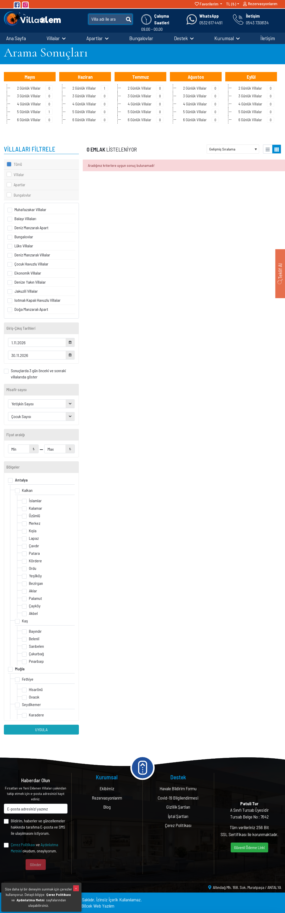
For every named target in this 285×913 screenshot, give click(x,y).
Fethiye (27, 679)
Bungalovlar (141, 38)
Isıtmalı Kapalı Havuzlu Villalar (37, 300)
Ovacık (34, 696)
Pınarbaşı (36, 661)
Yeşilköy (35, 575)
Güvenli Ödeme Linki (249, 847)
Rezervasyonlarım (260, 4)
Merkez (34, 523)
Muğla (20, 668)
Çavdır (34, 545)
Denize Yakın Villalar (30, 281)
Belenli (34, 638)
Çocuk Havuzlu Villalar (31, 263)
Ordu (32, 568)
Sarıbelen (36, 646)
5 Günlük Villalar (35, 111)
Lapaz (34, 538)
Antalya (21, 479)
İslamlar (35, 500)
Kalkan (27, 490)
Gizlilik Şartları (178, 806)
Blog (107, 806)
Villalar (56, 38)
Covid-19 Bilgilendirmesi (178, 797)
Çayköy (35, 605)
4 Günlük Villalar (35, 104)
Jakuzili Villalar (26, 291)
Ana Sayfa (16, 38)
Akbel (33, 613)
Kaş (25, 620)
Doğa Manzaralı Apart (31, 309)
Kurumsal (227, 38)
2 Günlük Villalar (35, 88)
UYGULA (41, 729)
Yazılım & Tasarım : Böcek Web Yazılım (80, 906)
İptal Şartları (178, 816)
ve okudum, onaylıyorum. (34, 847)
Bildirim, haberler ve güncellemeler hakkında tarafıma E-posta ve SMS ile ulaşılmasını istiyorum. (38, 827)
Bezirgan (36, 583)
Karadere (36, 714)
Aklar (33, 590)
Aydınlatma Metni (30, 900)
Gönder (35, 864)
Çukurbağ (36, 653)
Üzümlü (34, 515)
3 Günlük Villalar (35, 96)
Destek (184, 38)
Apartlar (97, 38)
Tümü (18, 164)
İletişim (267, 38)
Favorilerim (207, 3)
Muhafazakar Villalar (30, 209)
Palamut (35, 598)
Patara (34, 553)
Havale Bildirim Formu (178, 788)
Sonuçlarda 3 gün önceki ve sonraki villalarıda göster (38, 373)
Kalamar (35, 508)
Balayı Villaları (25, 218)
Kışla (32, 530)
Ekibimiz (107, 788)
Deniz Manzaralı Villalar (32, 254)
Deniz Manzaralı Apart (31, 227)
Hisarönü (36, 689)
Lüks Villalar (23, 245)
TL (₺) (231, 3)
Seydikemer (31, 704)
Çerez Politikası (23, 844)
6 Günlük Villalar (35, 120)
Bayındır (35, 631)
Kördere (35, 560)
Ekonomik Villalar (27, 272)
